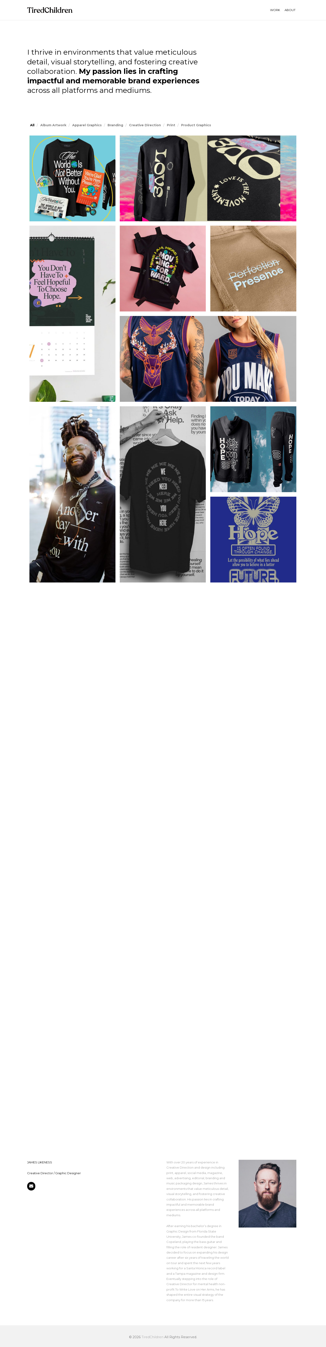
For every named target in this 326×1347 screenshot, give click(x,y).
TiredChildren (152, 1337)
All (32, 125)
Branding (115, 125)
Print (171, 125)
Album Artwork (53, 125)
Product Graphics (196, 125)
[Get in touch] (31, 1186)
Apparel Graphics (87, 125)
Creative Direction (145, 125)
